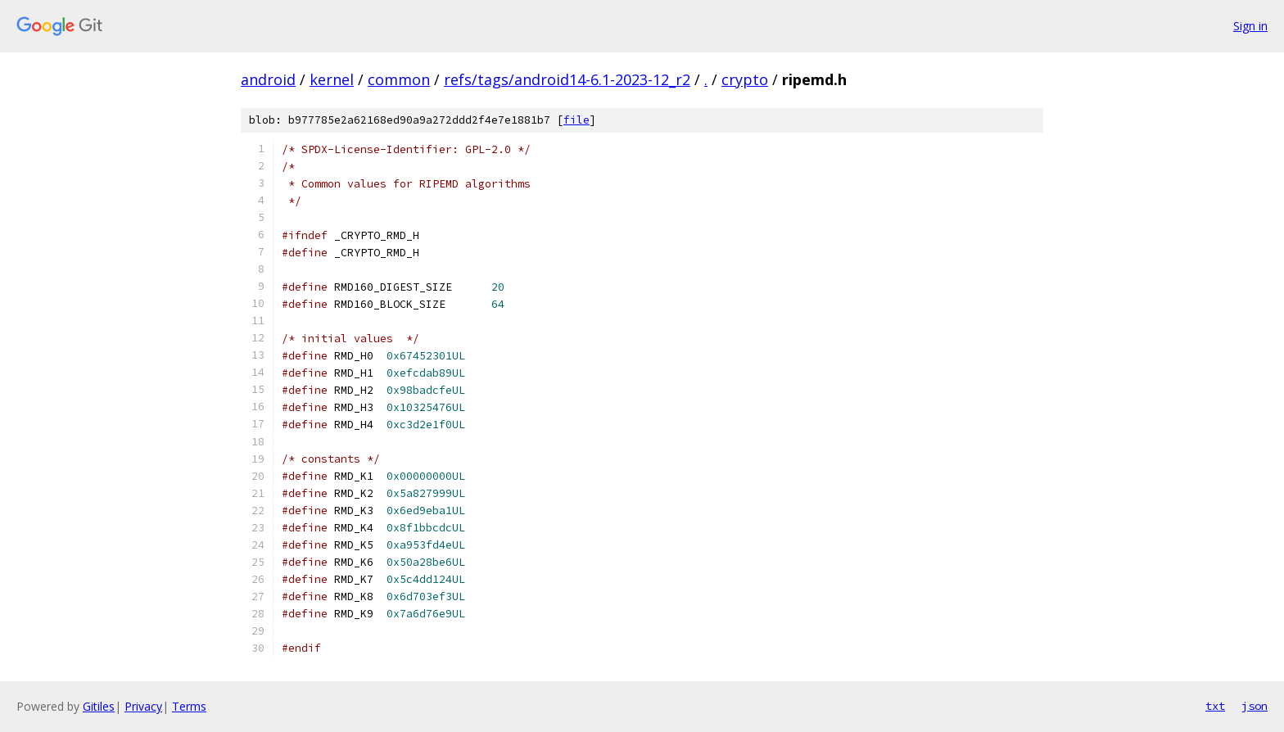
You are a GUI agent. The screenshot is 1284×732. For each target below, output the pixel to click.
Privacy (143, 706)
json (1254, 705)
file (576, 120)
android (268, 79)
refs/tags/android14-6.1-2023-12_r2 (567, 79)
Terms (189, 706)
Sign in (1250, 26)
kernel (332, 79)
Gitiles (99, 706)
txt (1215, 705)
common (399, 79)
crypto (744, 79)
